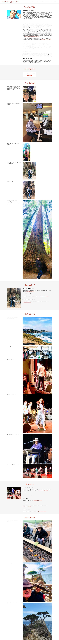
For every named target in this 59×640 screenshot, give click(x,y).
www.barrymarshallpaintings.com (46, 39)
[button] (55, 1)
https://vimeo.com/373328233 (37, 500)
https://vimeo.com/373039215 (30, 291)
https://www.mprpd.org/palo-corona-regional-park (32, 36)
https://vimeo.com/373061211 (27, 302)
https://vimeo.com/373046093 (44, 296)
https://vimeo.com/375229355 (42, 511)
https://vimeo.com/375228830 (27, 506)
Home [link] (33, 1)
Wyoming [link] (37, 1)
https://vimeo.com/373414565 (43, 490)
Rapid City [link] (42, 1)
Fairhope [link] (46, 1)
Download (29, 75)
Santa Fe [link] (51, 1)
